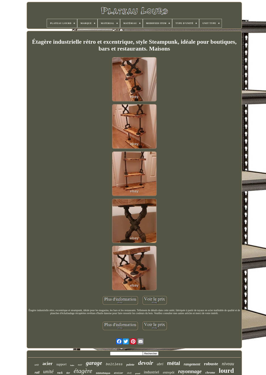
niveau (228, 363)
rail (37, 372)
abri (160, 364)
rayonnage (190, 371)
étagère (83, 370)
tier (68, 372)
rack (60, 372)
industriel (151, 372)
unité (48, 371)
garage (94, 363)
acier (47, 363)
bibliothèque (103, 373)
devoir (145, 362)
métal (173, 363)
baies (72, 365)
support (61, 364)
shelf (129, 372)
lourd (226, 370)
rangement (192, 364)
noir (80, 364)
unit (37, 364)
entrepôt (169, 372)
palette (130, 364)
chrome (210, 372)
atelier (118, 373)
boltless (114, 364)
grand (137, 373)
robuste (211, 363)
